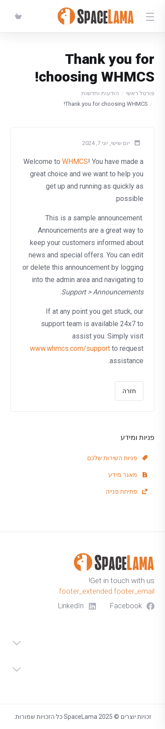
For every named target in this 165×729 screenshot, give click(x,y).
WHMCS (75, 161)
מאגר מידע (127, 474)
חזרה (129, 390)
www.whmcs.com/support (70, 348)
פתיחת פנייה (126, 491)
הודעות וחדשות (100, 93)
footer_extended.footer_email (106, 591)
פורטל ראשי (140, 93)
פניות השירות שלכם (117, 457)
